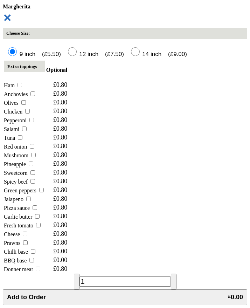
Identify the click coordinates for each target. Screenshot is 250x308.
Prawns (16, 243)
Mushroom (20, 155)
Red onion (19, 147)
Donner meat (22, 269)
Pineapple (18, 164)
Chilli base (19, 252)
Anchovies (19, 94)
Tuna (13, 138)
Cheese (15, 234)
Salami (15, 129)
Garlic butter (22, 217)
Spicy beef (19, 182)
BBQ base (19, 260)
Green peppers (24, 190)
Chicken (17, 112)
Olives (15, 103)
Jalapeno (17, 199)
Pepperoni (19, 120)
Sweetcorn (19, 173)
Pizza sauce (20, 208)
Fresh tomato (22, 225)
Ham (13, 85)
